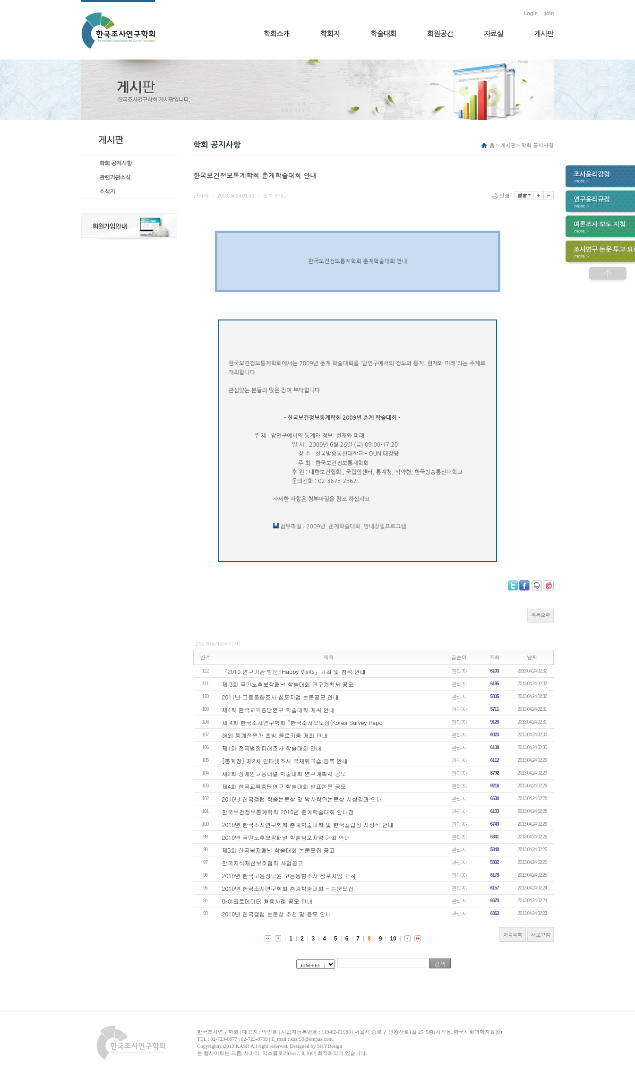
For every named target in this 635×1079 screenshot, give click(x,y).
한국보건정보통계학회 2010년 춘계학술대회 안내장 (288, 812)
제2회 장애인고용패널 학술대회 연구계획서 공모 (284, 773)
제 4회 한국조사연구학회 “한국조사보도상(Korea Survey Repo (302, 722)
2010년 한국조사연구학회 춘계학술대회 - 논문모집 (288, 888)
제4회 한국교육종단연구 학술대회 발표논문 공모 (284, 786)
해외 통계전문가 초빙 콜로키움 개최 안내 (275, 735)
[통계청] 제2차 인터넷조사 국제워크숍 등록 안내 (285, 761)
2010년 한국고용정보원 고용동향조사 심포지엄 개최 (289, 876)
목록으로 (540, 615)
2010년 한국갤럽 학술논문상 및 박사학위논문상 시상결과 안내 (302, 799)
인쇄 (501, 195)
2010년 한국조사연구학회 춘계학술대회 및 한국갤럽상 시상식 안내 (308, 824)
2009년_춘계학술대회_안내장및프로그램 (356, 526)
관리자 (459, 671)
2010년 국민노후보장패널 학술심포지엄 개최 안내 (286, 837)
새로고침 (540, 934)
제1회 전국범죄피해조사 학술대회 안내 (272, 748)
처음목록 (512, 934)
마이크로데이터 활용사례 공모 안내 (267, 901)
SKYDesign (329, 1046)
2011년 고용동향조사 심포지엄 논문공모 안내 (280, 697)
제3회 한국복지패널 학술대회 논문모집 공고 (278, 850)
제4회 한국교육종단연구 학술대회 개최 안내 (278, 710)
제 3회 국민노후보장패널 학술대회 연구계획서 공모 (288, 684)
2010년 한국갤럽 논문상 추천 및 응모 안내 (277, 914)
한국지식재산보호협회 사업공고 (262, 863)
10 (393, 938)
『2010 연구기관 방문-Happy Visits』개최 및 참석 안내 (294, 671)
